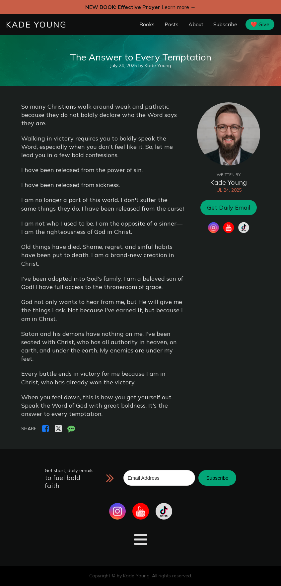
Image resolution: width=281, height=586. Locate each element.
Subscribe (225, 24)
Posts (171, 24)
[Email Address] (159, 478)
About (195, 24)
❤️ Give (259, 24)
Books (147, 24)
